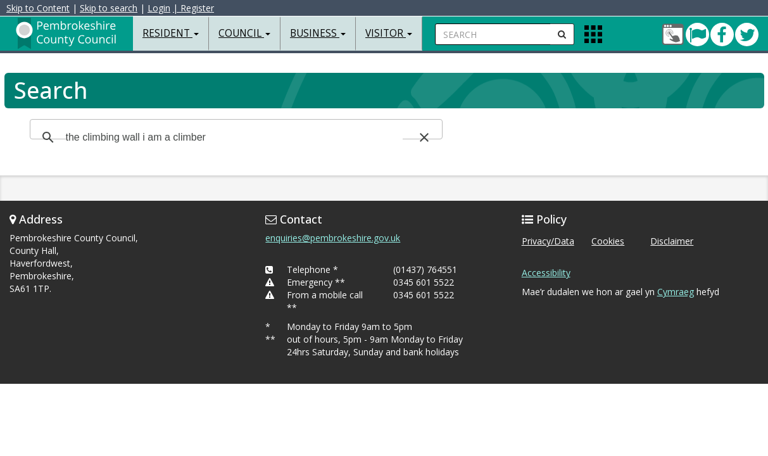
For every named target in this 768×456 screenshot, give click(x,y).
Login (159, 8)
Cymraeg (675, 292)
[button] (424, 137)
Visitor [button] (388, 33)
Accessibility (546, 273)
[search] (234, 137)
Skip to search (108, 8)
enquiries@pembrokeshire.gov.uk (332, 238)
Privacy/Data (548, 241)
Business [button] (318, 33)
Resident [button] (170, 33)
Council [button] (244, 33)
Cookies (607, 241)
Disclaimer (671, 241)
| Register (193, 8)
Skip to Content (38, 8)
